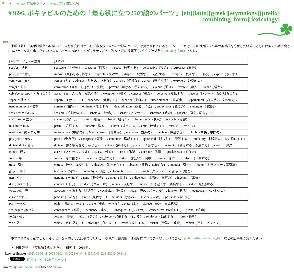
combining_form (224, 19)
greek (218, 12)
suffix (196, 238)
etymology (243, 12)
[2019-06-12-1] (97, 253)
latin (200, 12)
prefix (270, 12)
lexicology (264, 19)
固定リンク (35, 259)
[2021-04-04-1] (77, 253)
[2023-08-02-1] (37, 253)
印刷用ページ (54, 259)
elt (187, 12)
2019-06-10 (9, 42)
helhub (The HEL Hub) (64, 3)
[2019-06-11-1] (117, 253)
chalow (57, 267)
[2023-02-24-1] (57, 253)
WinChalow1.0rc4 (28, 267)
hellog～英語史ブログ (31, 3)
